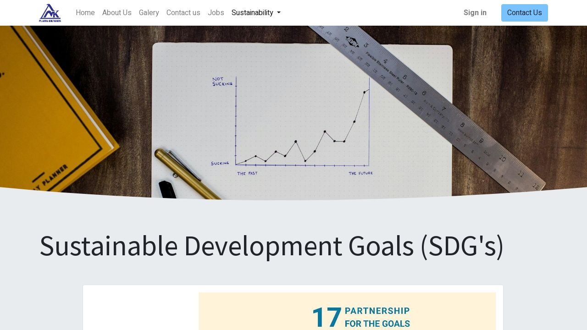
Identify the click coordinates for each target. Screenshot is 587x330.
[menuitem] (85, 13)
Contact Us (524, 12)
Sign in (475, 12)
